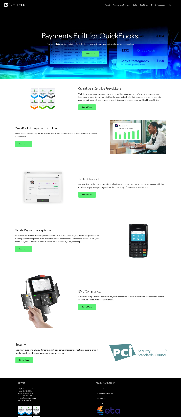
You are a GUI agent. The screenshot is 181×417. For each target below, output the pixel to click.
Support (100, 403)
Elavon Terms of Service (105, 394)
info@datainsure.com (29, 398)
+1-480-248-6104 (26, 396)
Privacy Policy (101, 398)
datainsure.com (27, 400)
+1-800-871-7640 (28, 393)
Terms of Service (102, 389)
